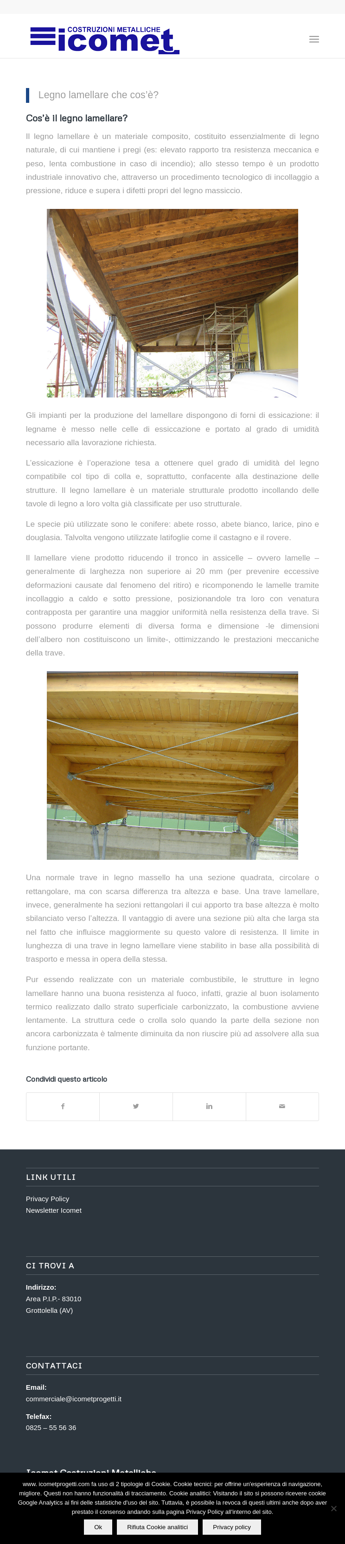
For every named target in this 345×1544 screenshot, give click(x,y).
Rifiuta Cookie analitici (157, 1527)
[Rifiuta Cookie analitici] (333, 1508)
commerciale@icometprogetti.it (73, 1399)
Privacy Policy (47, 1199)
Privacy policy (231, 1527)
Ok (98, 1527)
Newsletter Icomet (54, 1210)
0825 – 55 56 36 (51, 1427)
